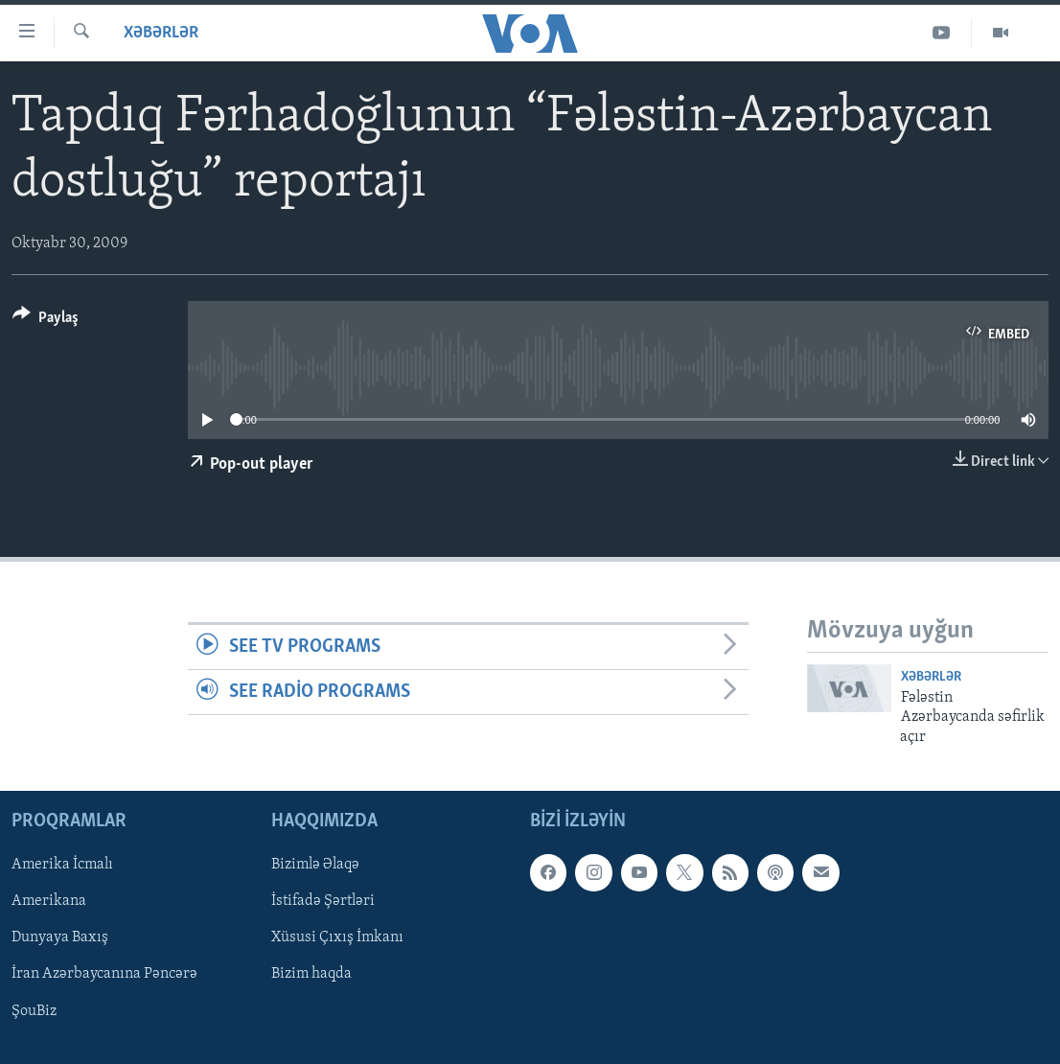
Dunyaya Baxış (60, 937)
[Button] (45, 320)
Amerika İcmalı (62, 864)
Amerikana (49, 901)
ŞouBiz (34, 1011)
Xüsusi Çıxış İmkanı (337, 937)
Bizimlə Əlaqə (315, 864)
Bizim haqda (311, 975)
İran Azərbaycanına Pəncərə (104, 975)
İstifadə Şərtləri (323, 901)
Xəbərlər (161, 33)
